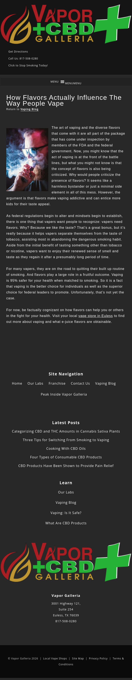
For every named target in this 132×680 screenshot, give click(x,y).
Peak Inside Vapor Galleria (64, 394)
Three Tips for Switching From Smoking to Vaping (66, 440)
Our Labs (35, 383)
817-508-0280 (66, 621)
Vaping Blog (30, 109)
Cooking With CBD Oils (66, 448)
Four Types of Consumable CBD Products (66, 457)
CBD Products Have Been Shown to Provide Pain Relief (66, 465)
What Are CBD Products (66, 523)
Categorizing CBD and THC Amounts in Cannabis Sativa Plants (66, 431)
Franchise (57, 383)
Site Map (78, 658)
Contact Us (80, 383)
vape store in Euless (95, 316)
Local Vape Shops (55, 658)
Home (17, 383)
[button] (73, 83)
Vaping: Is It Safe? (66, 512)
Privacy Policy (98, 658)
